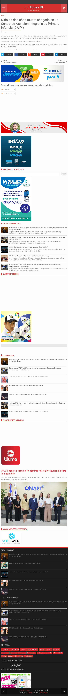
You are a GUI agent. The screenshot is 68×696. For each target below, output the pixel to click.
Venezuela (48, 653)
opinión (42, 649)
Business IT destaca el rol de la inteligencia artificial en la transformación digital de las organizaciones (37, 238)
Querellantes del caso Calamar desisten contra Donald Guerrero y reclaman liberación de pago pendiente (38, 555)
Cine (28, 653)
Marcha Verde (58, 653)
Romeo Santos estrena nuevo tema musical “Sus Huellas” (28, 247)
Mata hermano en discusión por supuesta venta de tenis (28, 394)
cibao (33, 653)
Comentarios (7, 93)
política (12, 653)
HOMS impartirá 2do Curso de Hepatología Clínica (26, 385)
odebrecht (5, 653)
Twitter (4, 656)
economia (56, 649)
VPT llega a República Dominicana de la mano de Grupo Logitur (30, 256)
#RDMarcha (28, 656)
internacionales (32, 649)
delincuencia (19, 656)
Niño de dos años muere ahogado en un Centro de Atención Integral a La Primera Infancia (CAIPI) (30, 24)
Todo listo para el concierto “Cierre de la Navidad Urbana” (28, 377)
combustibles (21, 653)
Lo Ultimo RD (34, 7)
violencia (40, 653)
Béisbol (10, 656)
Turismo (48, 649)
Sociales (23, 649)
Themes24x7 (44, 692)
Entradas (5, 90)
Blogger (30, 692)
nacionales (15, 649)
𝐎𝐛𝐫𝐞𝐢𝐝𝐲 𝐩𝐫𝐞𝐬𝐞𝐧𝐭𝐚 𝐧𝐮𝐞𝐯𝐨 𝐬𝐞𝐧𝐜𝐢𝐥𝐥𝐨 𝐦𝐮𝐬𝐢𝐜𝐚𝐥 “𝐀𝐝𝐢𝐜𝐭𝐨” (25, 563)
